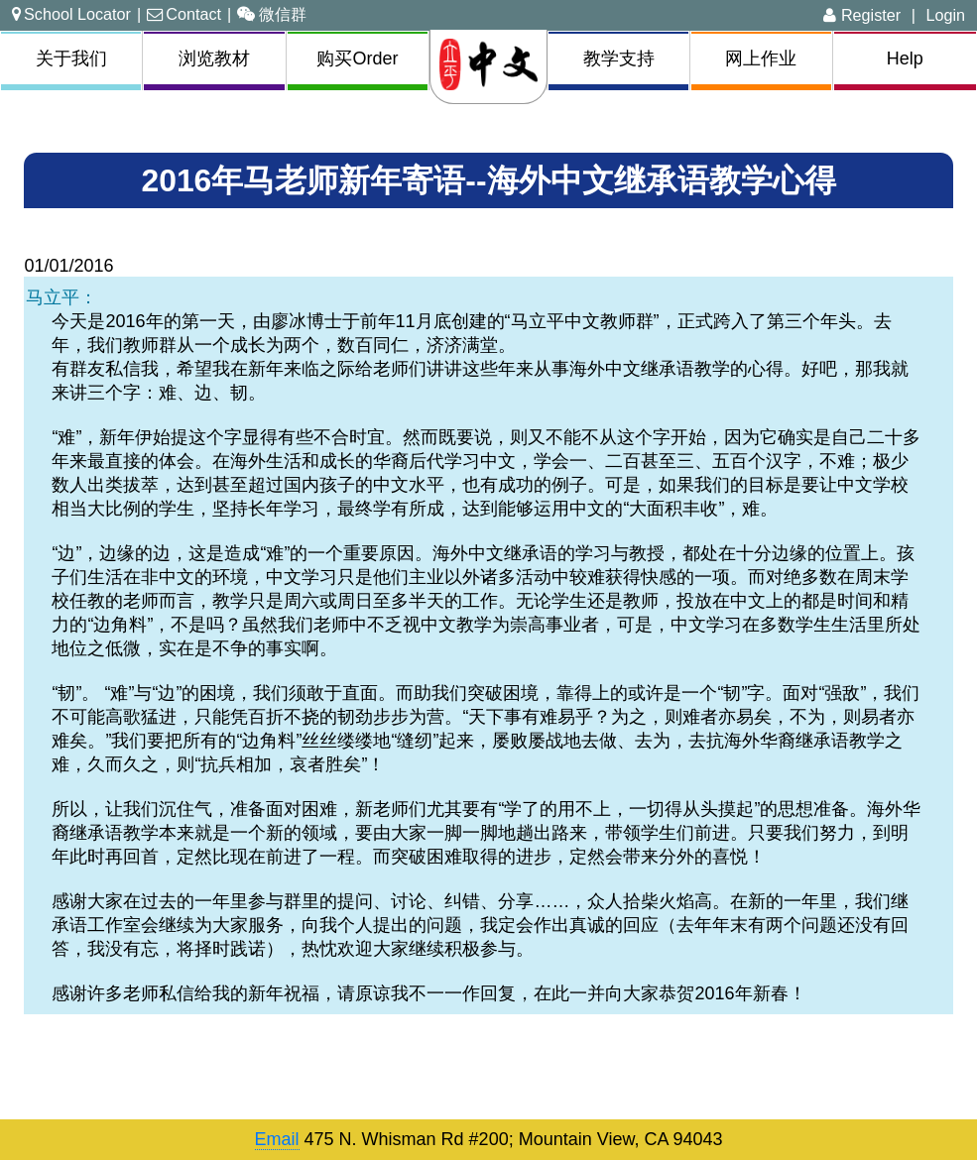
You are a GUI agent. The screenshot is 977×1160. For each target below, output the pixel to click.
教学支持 (619, 58)
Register (862, 15)
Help (905, 58)
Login (945, 15)
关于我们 (71, 58)
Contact (184, 14)
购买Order (357, 58)
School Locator (71, 14)
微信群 (271, 14)
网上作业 (760, 58)
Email (277, 1139)
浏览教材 (214, 58)
